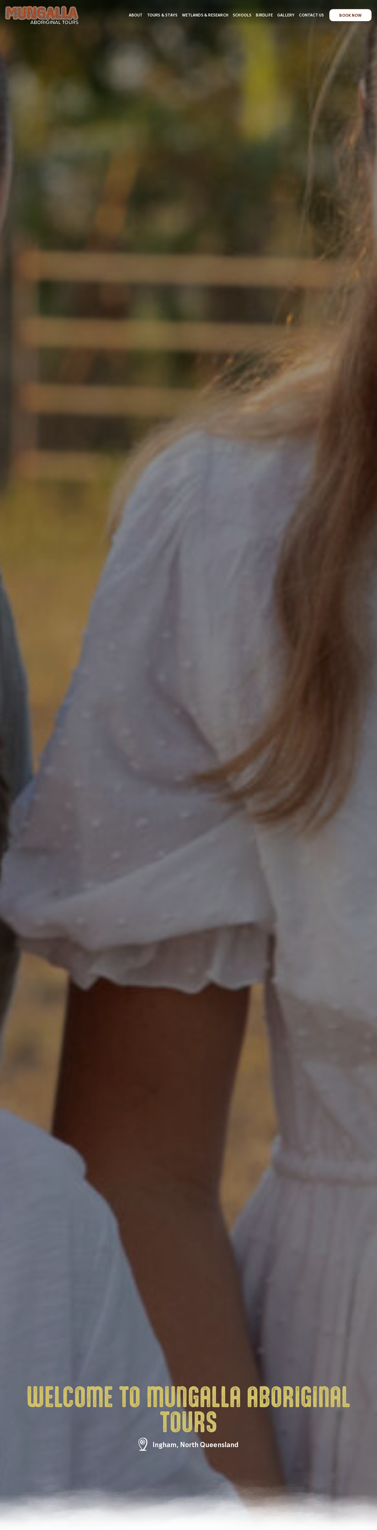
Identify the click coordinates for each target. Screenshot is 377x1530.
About (136, 15)
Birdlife (264, 15)
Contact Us (311, 15)
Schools (242, 15)
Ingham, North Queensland (196, 1444)
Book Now (350, 15)
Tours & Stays (162, 15)
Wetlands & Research (205, 15)
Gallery (286, 15)
